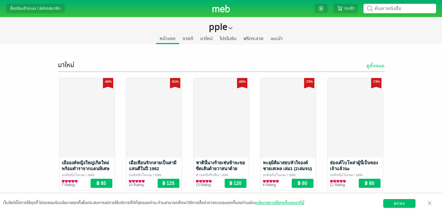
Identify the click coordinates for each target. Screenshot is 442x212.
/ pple (90, 175)
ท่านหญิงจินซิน (207, 175)
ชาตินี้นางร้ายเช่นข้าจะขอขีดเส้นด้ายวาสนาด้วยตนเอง (220, 168)
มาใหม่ (206, 38)
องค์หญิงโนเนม (73, 175)
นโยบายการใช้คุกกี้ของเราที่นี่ (280, 203)
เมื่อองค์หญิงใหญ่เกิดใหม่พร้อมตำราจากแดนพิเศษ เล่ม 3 (85, 168)
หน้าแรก (168, 38)
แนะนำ (277, 38)
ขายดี (188, 38)
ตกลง (399, 203)
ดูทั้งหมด (375, 65)
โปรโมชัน (228, 38)
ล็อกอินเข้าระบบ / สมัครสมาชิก (35, 8)
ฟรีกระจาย (253, 38)
